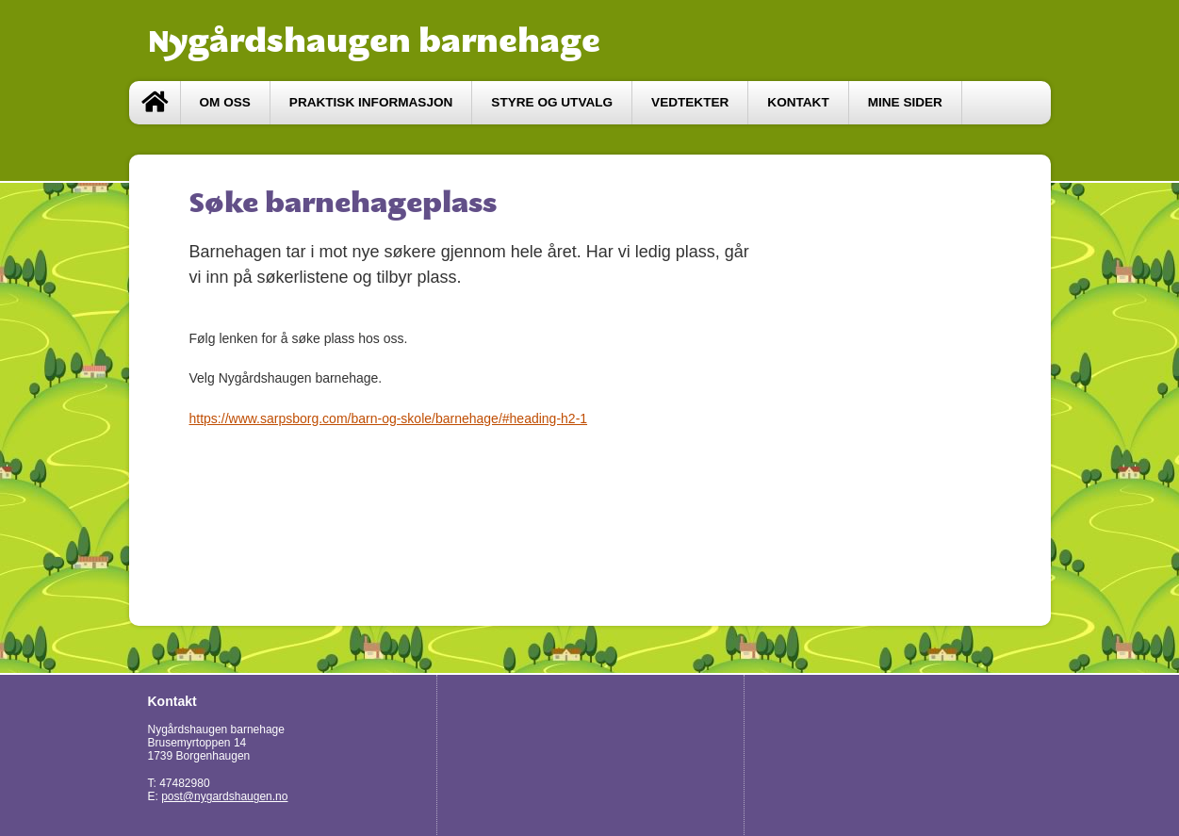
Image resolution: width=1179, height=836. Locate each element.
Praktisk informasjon (371, 102)
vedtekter (690, 102)
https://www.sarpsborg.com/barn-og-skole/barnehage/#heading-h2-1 (388, 418)
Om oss (225, 102)
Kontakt (797, 102)
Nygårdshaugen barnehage (374, 40)
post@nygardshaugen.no (224, 796)
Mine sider (905, 102)
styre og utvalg (552, 102)
